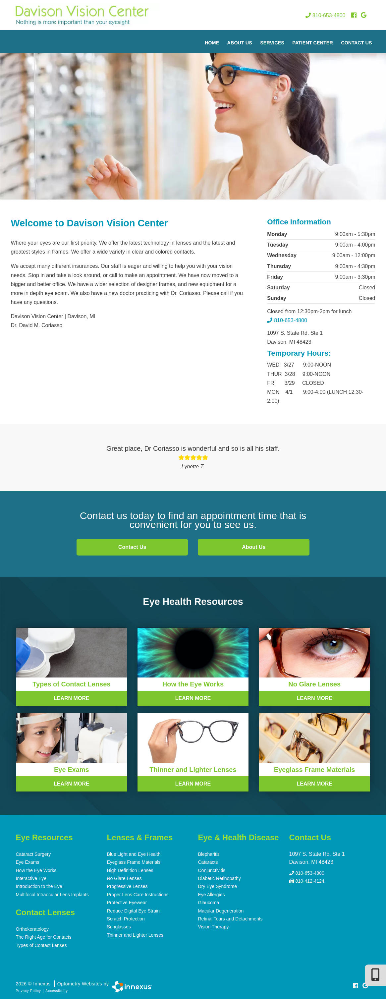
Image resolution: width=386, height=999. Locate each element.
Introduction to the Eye (39, 886)
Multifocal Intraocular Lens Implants (52, 894)
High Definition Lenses (130, 870)
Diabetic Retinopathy (219, 878)
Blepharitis (209, 854)
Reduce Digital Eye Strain (133, 909)
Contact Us (356, 42)
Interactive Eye (31, 878)
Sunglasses (119, 925)
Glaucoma (208, 902)
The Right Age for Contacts (44, 936)
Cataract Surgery (33, 854)
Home (212, 42)
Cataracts (208, 862)
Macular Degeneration (221, 909)
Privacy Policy (28, 990)
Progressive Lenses (127, 886)
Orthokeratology (32, 928)
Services (272, 42)
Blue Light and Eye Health (134, 854)
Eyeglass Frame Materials (134, 862)
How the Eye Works (36, 870)
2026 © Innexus (62, 982)
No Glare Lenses (124, 878)
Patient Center (312, 42)
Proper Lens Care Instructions (138, 894)
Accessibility (56, 990)
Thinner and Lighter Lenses (135, 933)
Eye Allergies (211, 894)
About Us (239, 42)
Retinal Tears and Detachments (230, 917)
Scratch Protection (126, 917)
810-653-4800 (325, 15)
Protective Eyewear (127, 902)
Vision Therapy (213, 925)
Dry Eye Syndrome (217, 886)
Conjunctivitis (211, 870)
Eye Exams (27, 862)
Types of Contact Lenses (41, 944)
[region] (193, 115)
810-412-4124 (306, 879)
